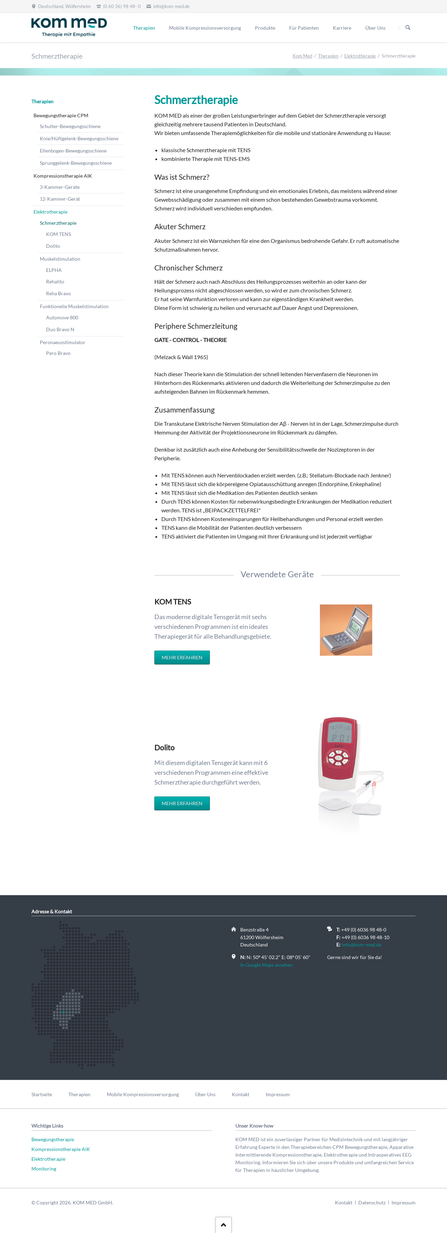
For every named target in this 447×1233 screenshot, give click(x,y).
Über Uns (375, 28)
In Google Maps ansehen (266, 965)
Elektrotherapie (360, 56)
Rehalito (55, 281)
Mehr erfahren (182, 657)
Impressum (278, 1094)
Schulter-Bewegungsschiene (70, 126)
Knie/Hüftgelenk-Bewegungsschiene (79, 138)
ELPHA (54, 270)
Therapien (144, 28)
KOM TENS (58, 234)
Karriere (342, 28)
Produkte (265, 28)
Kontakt (240, 1094)
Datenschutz (372, 1202)
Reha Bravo (58, 293)
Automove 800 (62, 317)
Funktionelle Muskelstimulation (74, 306)
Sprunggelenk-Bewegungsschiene (76, 163)
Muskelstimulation (60, 259)
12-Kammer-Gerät (60, 199)
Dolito (53, 246)
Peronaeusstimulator (63, 342)
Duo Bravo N (60, 329)
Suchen (408, 28)
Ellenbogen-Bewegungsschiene (73, 151)
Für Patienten (304, 28)
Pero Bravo (58, 353)
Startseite (41, 1094)
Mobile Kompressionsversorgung (205, 28)
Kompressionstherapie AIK (63, 176)
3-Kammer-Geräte (60, 187)
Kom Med (302, 56)
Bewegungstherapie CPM (61, 115)
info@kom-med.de (361, 945)
